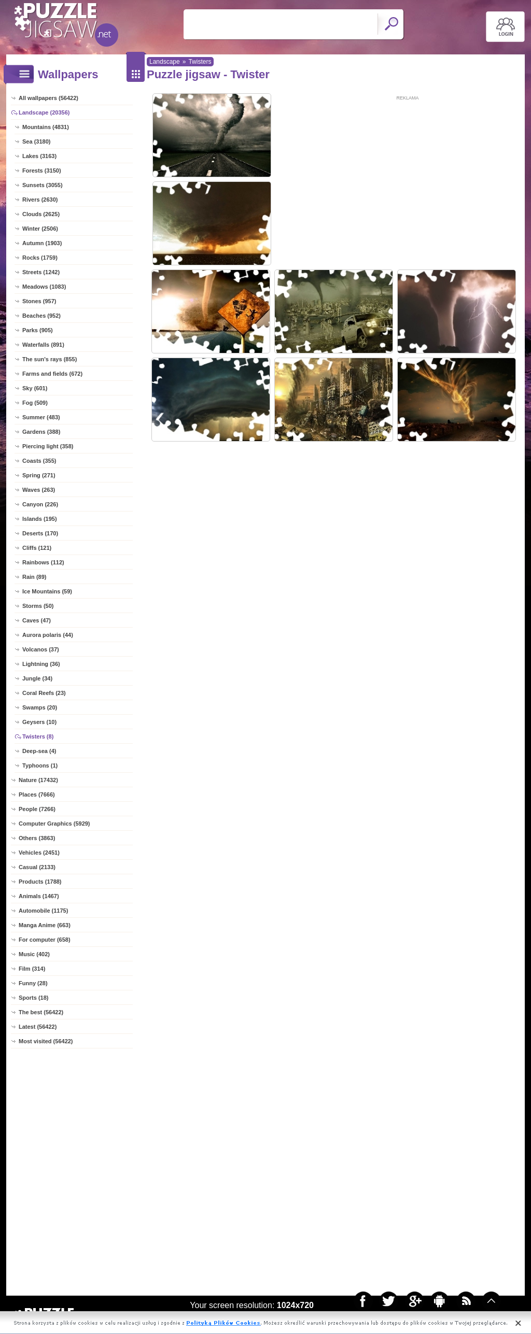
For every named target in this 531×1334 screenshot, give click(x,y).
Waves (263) (38, 490)
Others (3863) (37, 838)
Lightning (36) (41, 664)
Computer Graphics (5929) (54, 823)
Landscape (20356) (44, 112)
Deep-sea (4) (39, 751)
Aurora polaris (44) (47, 635)
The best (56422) (41, 1012)
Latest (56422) (38, 1027)
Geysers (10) (39, 722)
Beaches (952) (41, 316)
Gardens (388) (41, 432)
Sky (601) (34, 388)
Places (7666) (37, 794)
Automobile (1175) (43, 910)
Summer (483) (41, 417)
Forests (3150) (41, 170)
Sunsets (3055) (42, 185)
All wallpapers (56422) (48, 98)
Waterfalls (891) (43, 345)
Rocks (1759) (40, 257)
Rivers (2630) (40, 199)
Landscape (164, 61)
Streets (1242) (41, 272)
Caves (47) (36, 620)
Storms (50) (38, 606)
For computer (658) (45, 939)
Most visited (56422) (46, 1041)
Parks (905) (37, 330)
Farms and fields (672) (52, 374)
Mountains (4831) (45, 127)
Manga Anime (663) (45, 925)
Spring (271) (38, 475)
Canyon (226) (40, 504)
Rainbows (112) (43, 562)
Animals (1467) (39, 896)
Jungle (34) (37, 678)
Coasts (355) (39, 461)
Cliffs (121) (36, 548)
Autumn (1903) (42, 243)
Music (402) (34, 954)
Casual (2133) (37, 867)
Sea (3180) (36, 141)
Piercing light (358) (47, 446)
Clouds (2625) (41, 214)
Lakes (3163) (39, 156)
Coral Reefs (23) (44, 693)
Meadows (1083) (44, 286)
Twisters (199, 61)
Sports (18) (33, 998)
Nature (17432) (38, 780)
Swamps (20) (39, 707)
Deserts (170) (40, 533)
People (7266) (37, 809)
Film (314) (32, 969)
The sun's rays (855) (49, 359)
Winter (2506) (40, 228)
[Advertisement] (407, 174)
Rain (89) (34, 577)
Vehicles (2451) (39, 852)
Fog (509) (35, 403)
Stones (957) (39, 301)
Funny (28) (33, 983)
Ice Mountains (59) (47, 591)
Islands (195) (39, 519)
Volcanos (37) (40, 649)
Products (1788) (40, 881)
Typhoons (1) (40, 765)
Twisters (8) (37, 736)
